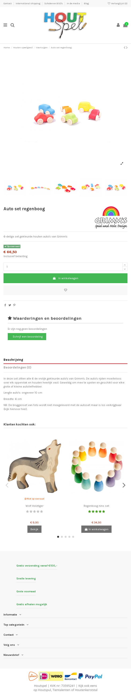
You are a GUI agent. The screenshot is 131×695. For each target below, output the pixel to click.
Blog (86, 3)
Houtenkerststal (86, 690)
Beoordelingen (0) (17, 367)
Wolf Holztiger (34, 505)
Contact (8, 3)
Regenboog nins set (96, 505)
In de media (73, 3)
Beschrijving (13, 359)
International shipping (28, 3)
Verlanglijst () (117, 3)
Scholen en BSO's (53, 3)
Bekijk (34, 529)
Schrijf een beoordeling (28, 336)
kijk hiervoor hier (15, 409)
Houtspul (44, 690)
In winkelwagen (65, 278)
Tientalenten (61, 690)
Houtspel (40, 686)
